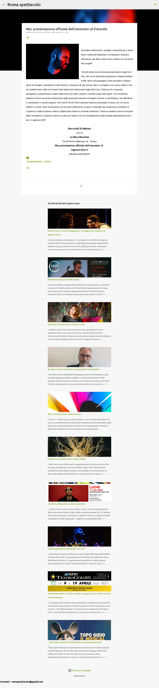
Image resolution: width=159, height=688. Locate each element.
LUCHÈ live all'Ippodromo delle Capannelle (66, 504)
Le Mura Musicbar (34, 162)
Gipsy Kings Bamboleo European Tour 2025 (66, 549)
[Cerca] (44, 4)
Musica (48, 162)
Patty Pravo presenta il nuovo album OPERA (67, 459)
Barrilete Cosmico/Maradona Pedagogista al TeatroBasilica (74, 369)
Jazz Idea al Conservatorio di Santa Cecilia (66, 324)
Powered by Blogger (79, 670)
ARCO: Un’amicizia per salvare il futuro (64, 414)
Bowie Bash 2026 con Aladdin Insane (63, 280)
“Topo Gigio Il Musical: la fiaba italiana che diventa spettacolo (74, 642)
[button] (27, 38)
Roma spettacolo (24, 4)
